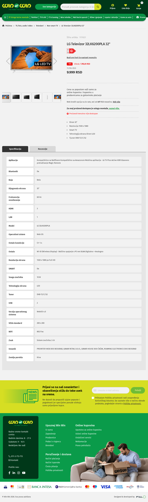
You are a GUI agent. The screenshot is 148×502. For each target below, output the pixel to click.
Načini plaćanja (53, 458)
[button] (8, 61)
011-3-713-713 (16, 456)
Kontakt (13, 460)
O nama (49, 430)
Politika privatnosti (54, 470)
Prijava (112, 8)
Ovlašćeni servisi (83, 437)
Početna (8, 26)
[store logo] (16, 6)
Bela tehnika (66, 17)
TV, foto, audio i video (24, 26)
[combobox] (80, 7)
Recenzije (42, 149)
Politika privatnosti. (132, 403)
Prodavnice (51, 437)
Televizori (40, 26)
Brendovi (50, 445)
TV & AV (43, 17)
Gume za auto (125, 17)
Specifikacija (15, 149)
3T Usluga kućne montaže (19, 17)
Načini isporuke (53, 462)
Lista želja (126, 8)
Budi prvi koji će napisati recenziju (82, 57)
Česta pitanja (52, 466)
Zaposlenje (51, 434)
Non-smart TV (52, 26)
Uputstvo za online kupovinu (88, 430)
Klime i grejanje (96, 17)
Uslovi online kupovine (85, 434)
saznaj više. (114, 108)
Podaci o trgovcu (53, 441)
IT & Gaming (53, 17)
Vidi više (116, 102)
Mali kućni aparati (80, 17)
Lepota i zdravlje (111, 17)
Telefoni (34, 17)
